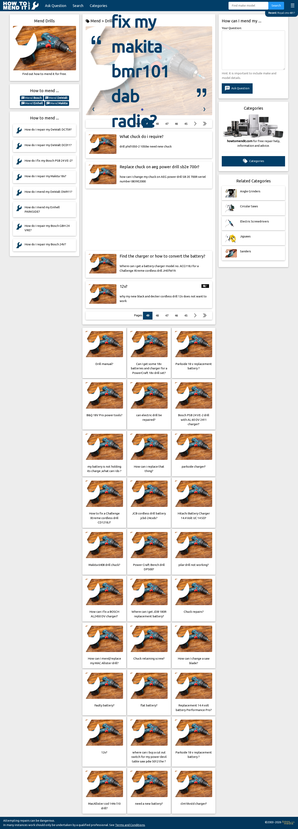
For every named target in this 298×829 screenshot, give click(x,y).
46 (176, 315)
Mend (31, 98)
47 (166, 315)
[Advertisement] (149, 220)
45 (186, 315)
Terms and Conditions (130, 825)
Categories (98, 6)
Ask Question (55, 6)
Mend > (95, 21)
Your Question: (232, 28)
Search (78, 6)
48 (157, 315)
